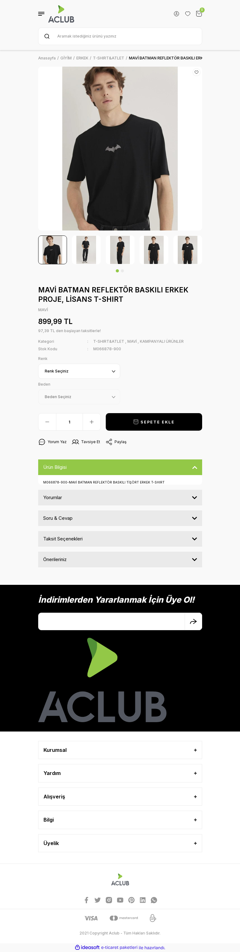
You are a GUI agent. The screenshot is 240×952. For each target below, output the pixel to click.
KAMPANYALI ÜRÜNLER (162, 341)
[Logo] (61, 14)
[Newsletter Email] (120, 621)
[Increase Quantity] (91, 421)
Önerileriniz (55, 559)
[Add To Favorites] (196, 72)
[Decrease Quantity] (47, 421)
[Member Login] (176, 14)
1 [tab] (117, 270)
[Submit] (193, 621)
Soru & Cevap (58, 518)
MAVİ (132, 341)
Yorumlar (52, 497)
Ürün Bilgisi (55, 467)
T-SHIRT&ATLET (108, 341)
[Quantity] (69, 421)
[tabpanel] (52, 249)
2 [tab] (122, 270)
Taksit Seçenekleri (63, 539)
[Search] (120, 36)
